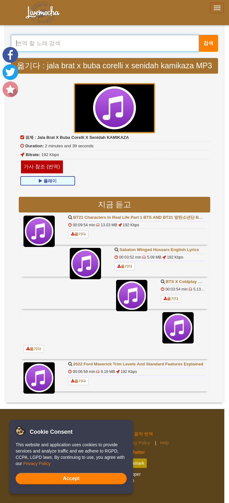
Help (164, 442)
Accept (71, 478)
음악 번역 (143, 433)
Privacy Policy (137, 442)
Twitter (138, 452)
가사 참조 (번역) (42, 166)
